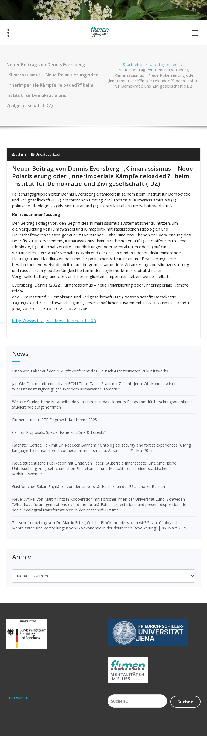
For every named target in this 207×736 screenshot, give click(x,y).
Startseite (132, 64)
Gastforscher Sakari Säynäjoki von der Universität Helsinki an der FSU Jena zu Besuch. (89, 486)
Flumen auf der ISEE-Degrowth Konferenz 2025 (54, 419)
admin (19, 154)
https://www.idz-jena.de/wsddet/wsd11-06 (54, 320)
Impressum (17, 697)
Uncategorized (164, 64)
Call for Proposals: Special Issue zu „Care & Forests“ (59, 432)
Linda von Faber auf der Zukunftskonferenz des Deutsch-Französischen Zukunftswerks (90, 371)
